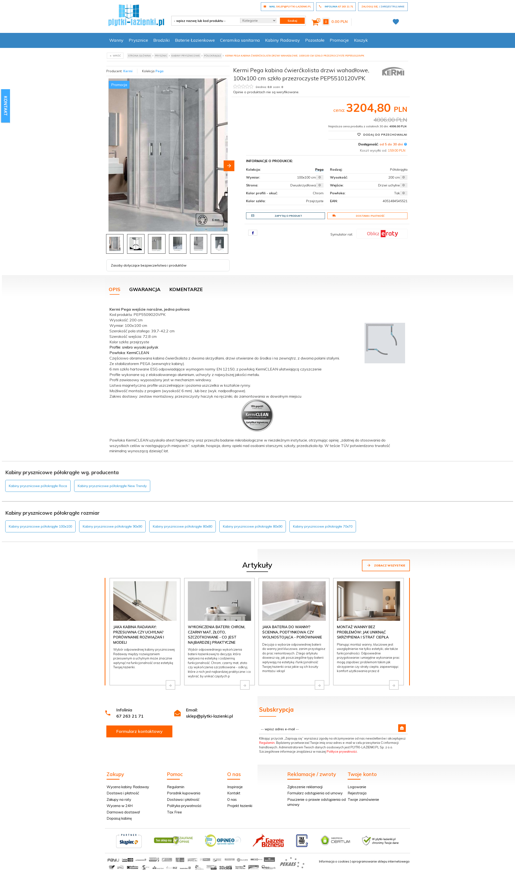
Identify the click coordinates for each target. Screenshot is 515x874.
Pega (159, 71)
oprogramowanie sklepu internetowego (380, 861)
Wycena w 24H (120, 805)
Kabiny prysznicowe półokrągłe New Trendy (112, 486)
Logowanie (357, 787)
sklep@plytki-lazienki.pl (209, 716)
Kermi (128, 71)
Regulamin (267, 743)
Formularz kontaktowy (139, 731)
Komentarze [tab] (186, 289)
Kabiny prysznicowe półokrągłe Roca (38, 486)
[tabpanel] (257, 379)
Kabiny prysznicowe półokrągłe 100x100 (40, 526)
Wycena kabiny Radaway (128, 787)
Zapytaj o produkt (276, 215)
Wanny (116, 40)
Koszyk (361, 40)
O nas (232, 799)
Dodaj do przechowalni (382, 134)
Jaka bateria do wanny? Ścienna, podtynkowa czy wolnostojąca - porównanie (292, 632)
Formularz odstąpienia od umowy (315, 793)
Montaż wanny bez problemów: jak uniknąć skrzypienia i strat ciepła (363, 632)
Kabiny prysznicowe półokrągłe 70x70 (322, 526)
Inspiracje (235, 787)
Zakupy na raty (119, 799)
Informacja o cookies (334, 861)
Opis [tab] (114, 289)
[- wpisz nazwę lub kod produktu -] (204, 21)
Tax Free (174, 812)
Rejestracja (357, 793)
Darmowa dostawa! (123, 812)
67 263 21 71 (130, 716)
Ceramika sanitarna (240, 40)
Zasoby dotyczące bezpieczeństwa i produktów (148, 265)
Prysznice (138, 40)
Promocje (339, 40)
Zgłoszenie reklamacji (305, 787)
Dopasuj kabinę (119, 818)
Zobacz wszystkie (386, 565)
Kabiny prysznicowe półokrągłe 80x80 (182, 526)
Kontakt (233, 793)
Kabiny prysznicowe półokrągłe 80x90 (252, 526)
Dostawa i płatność (358, 215)
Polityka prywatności (184, 805)
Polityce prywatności (342, 751)
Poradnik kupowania (183, 793)
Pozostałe (314, 40)
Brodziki (161, 40)
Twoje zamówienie (363, 799)
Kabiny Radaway (282, 40)
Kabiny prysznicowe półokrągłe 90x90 (112, 526)
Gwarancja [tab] (144, 289)
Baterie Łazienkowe (195, 40)
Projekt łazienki (239, 805)
